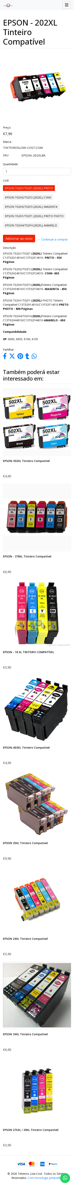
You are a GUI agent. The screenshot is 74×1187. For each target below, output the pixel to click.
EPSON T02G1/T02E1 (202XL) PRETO (29, 188)
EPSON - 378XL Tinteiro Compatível (27, 556)
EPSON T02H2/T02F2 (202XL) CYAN (28, 197)
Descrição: (9, 248)
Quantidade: (10, 164)
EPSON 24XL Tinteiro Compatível (25, 939)
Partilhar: (8, 349)
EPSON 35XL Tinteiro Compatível (25, 843)
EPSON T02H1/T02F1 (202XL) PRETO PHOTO (34, 216)
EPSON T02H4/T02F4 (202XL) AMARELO (31, 225)
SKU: (6, 155)
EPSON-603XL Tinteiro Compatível (26, 747)
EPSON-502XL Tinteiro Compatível (26, 461)
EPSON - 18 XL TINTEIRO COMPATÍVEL (28, 652)
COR (6, 180)
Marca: (7, 142)
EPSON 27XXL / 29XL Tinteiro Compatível (30, 1130)
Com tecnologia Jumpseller (45, 1178)
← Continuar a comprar (53, 239)
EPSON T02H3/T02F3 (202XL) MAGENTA (31, 207)
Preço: (7, 127)
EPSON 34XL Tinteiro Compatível (25, 1034)
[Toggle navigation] (67, 5)
